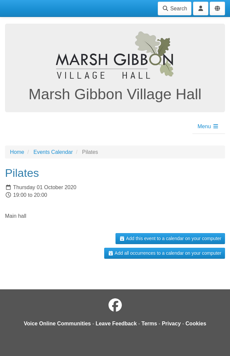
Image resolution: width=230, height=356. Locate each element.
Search (174, 8)
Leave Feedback (116, 323)
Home (17, 152)
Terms (149, 323)
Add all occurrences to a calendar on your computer (164, 253)
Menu (208, 126)
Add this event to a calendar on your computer (170, 238)
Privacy (171, 323)
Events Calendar (53, 152)
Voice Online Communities (57, 323)
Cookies (195, 323)
